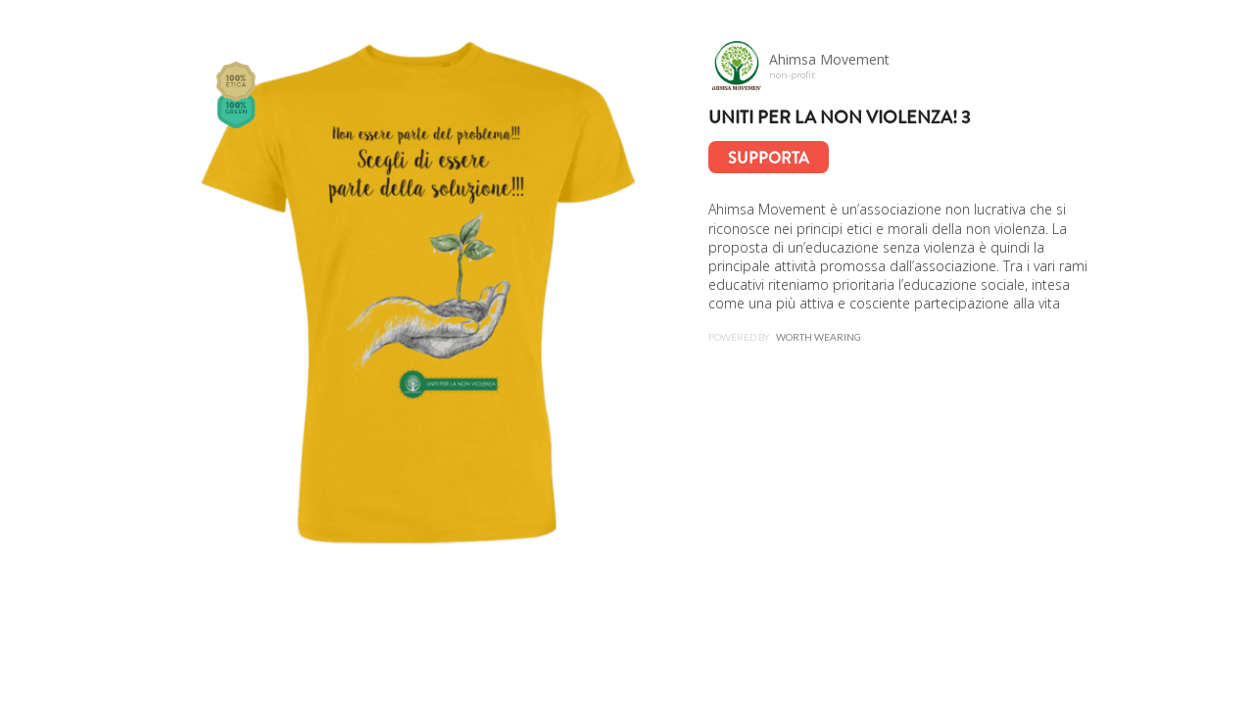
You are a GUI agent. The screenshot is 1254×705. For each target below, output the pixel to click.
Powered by (784, 338)
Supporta (768, 158)
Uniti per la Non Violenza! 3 (839, 117)
